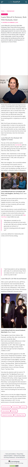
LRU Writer (5, 22)
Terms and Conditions (11, 453)
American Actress (6, 407)
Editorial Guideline (8, 455)
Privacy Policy (20, 453)
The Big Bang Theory (19, 415)
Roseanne (23, 407)
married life (18, 145)
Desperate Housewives (7, 415)
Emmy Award (16, 407)
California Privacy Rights (19, 455)
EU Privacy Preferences (9, 457)
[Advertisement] (14, 59)
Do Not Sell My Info (20, 457)
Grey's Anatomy (5, 411)
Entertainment (10, 11)
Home (2, 11)
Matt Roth (14, 411)
